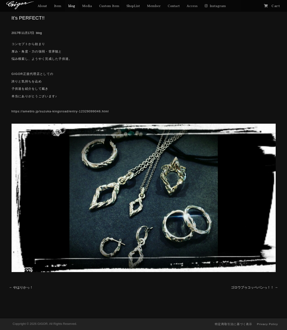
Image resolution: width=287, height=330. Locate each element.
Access (192, 6)
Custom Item (109, 6)
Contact (174, 6)
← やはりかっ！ (21, 287)
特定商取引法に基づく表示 (233, 324)
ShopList (133, 6)
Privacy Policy (267, 324)
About (42, 6)
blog (71, 6)
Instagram (218, 6)
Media (87, 6)
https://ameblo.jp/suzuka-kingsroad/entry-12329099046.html (60, 111)
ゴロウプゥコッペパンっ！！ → (254, 287)
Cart (275, 6)
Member (154, 6)
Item (57, 6)
